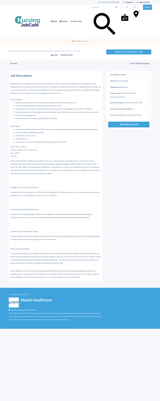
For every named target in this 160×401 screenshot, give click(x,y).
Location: (114, 115)
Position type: (115, 93)
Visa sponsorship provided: (120, 109)
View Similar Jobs (129, 124)
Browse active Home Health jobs (129, 52)
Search (148, 7)
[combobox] (124, 7)
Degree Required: (116, 87)
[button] (14, 63)
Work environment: (117, 103)
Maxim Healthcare (36, 300)
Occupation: (115, 75)
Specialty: (114, 81)
